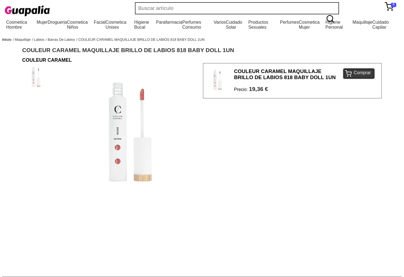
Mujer (42, 22)
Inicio (6, 39)
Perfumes (289, 22)
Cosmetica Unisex (115, 24)
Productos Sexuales (258, 24)
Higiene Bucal (141, 24)
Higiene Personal (334, 24)
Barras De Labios (61, 39)
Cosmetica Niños (77, 24)
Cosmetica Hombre (16, 24)
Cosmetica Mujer (309, 24)
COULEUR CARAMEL (47, 60)
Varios (220, 22)
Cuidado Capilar (380, 24)
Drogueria (57, 22)
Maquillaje (362, 22)
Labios (39, 39)
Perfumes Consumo (191, 24)
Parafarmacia (169, 22)
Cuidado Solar (234, 24)
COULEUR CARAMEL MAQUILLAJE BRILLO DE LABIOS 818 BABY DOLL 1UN (141, 39)
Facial (100, 22)
